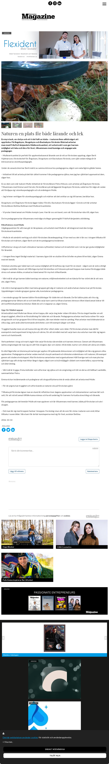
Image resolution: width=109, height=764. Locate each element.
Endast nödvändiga (55, 749)
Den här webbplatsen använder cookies (20, 737)
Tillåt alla (55, 756)
